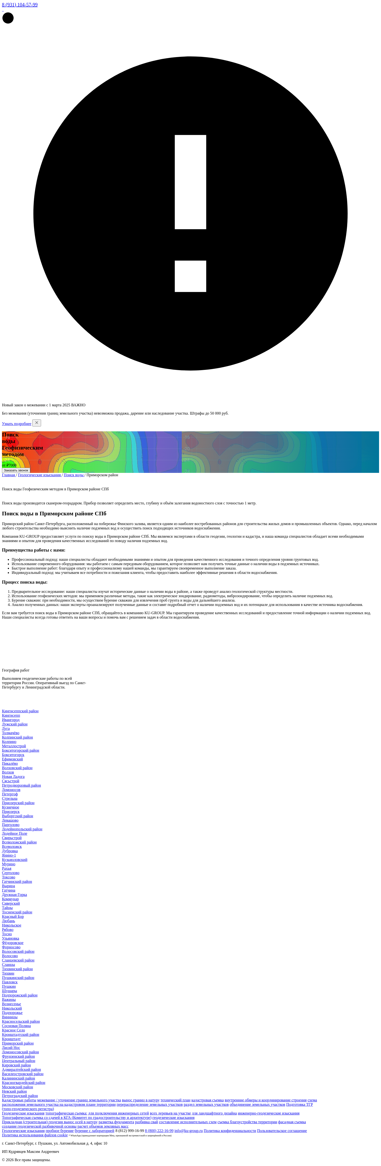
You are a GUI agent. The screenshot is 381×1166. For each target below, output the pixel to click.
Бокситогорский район (20, 750)
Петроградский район (20, 1096)
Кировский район (16, 1065)
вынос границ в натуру (141, 1100)
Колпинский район (17, 737)
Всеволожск (12, 846)
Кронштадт (11, 1039)
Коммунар (10, 899)
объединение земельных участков (257, 1104)
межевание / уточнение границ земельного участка (79, 1100)
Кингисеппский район (20, 711)
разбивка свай (146, 1122)
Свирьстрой (12, 838)
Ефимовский (12, 759)
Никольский (12, 1008)
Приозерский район (18, 803)
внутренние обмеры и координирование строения (266, 1100)
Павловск (9, 982)
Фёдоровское (13, 943)
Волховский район (17, 768)
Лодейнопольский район (22, 829)
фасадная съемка (292, 1122)
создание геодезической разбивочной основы (39, 1126)
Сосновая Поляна (16, 1026)
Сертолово (10, 873)
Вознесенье (11, 1004)
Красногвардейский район (23, 1083)
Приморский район (18, 1043)
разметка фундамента (116, 1122)
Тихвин (8, 973)
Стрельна (9, 798)
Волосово (10, 956)
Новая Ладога (13, 776)
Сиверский (11, 903)
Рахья (6, 868)
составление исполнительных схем (187, 1122)
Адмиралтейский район (21, 1069)
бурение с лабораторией (94, 1131)
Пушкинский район (18, 978)
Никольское (11, 925)
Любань (8, 921)
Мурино (8, 864)
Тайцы (7, 908)
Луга (6, 728)
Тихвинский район (17, 969)
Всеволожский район (19, 842)
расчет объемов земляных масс (103, 1126)
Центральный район (18, 1061)
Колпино (9, 742)
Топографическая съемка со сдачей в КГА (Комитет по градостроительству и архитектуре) (76, 1117)
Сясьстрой (10, 781)
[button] (8, 23)
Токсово (8, 877)
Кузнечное (10, 807)
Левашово (10, 820)
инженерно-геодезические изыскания (269, 1113)
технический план (175, 1100)
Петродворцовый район (21, 785)
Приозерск (10, 811)
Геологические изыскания (23, 1131)
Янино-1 (9, 855)
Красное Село (13, 1030)
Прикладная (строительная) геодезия (33, 1122)
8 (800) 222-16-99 (159, 1131)
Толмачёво (10, 733)
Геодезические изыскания (23, 1113)
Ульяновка (10, 938)
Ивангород (10, 720)
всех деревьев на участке (170, 1113)
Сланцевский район (18, 960)
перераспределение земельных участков (150, 1104)
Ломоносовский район (20, 1052)
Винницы (9, 1017)
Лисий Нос (11, 1048)
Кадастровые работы (19, 1100)
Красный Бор (13, 916)
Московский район (17, 1087)
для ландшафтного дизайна (214, 1113)
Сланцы (8, 964)
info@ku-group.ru (188, 1131)
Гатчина (8, 890)
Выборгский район (17, 816)
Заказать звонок (16, 470)
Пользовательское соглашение (282, 1131)
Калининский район (18, 1078)
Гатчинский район (17, 881)
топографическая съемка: (66, 1113)
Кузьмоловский (14, 860)
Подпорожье (12, 1013)
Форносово (11, 947)
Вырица (8, 886)
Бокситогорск (13, 755)
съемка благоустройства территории (247, 1122)
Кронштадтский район (20, 1034)
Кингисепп (11, 715)
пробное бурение (60, 1131)
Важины (9, 999)
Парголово (10, 825)
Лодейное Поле (14, 833)
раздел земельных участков (206, 1104)
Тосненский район (17, 912)
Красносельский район (21, 1021)
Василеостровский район (22, 1074)
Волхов (8, 772)
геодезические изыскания (173, 1117)
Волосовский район (18, 951)
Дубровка (10, 851)
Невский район (14, 1091)
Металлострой (14, 746)
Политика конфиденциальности (230, 1131)
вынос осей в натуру (81, 1122)
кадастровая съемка (207, 1100)
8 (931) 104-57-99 (20, 4)
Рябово (7, 930)
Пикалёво (10, 763)
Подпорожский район (19, 995)
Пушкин (9, 986)
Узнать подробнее (16, 424)
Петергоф (10, 794)
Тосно (7, 934)
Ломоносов (11, 790)
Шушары (9, 991)
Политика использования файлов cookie (35, 1135)
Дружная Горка (14, 895)
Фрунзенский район (18, 1056)
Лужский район (14, 724)
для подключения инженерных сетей (118, 1113)
